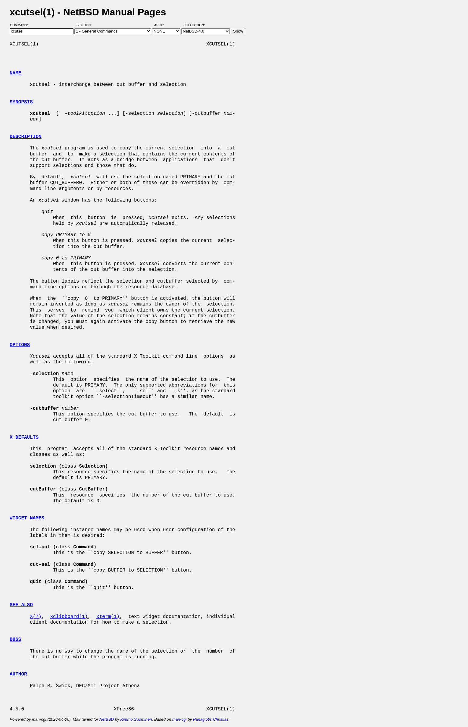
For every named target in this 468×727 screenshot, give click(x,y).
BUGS (15, 639)
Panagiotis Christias (211, 719)
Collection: (194, 25)
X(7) (35, 616)
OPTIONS (20, 345)
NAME (15, 73)
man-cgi (179, 719)
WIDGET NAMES (27, 518)
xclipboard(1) (69, 616)
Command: (21, 25)
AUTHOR (18, 674)
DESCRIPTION (26, 136)
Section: (85, 25)
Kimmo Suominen (136, 719)
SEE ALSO (21, 605)
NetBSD (106, 719)
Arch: (162, 25)
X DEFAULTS (24, 437)
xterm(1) (108, 616)
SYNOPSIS (21, 102)
